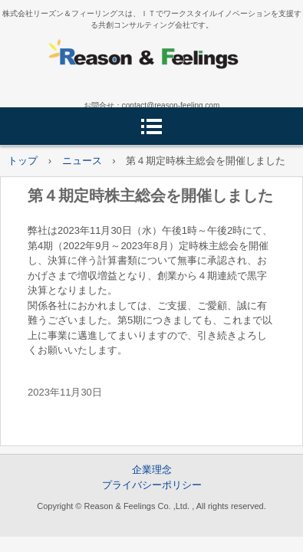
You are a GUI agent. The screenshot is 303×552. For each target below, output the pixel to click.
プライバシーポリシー (152, 485)
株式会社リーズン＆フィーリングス (152, 58)
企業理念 (152, 469)
